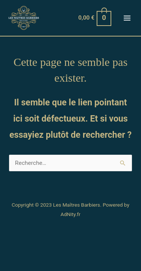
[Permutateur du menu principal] (127, 18)
